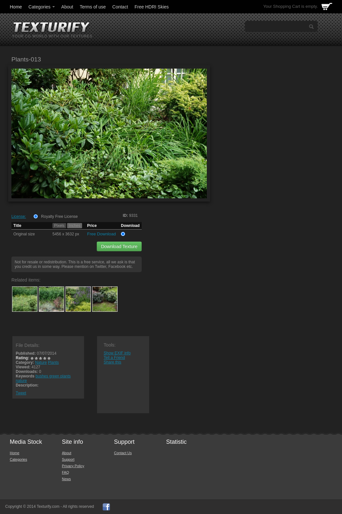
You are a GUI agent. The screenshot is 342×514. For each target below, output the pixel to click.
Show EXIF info (117, 353)
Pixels (59, 225)
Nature (41, 362)
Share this (112, 362)
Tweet (21, 393)
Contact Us (123, 453)
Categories (42, 6)
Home (16, 6)
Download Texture (119, 246)
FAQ (65, 472)
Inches (74, 225)
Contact (120, 6)
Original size (24, 234)
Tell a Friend (114, 357)
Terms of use (93, 6)
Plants (53, 362)
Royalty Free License (59, 216)
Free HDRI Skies (152, 6)
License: (18, 216)
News (66, 479)
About (67, 6)
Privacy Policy (73, 466)
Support (68, 459)
